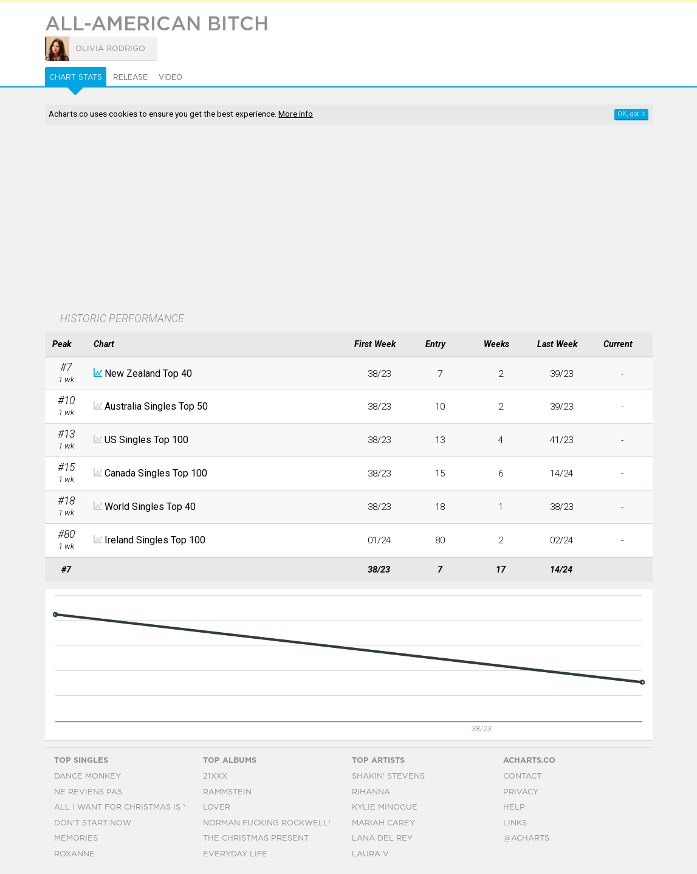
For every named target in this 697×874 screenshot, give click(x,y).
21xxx (215, 776)
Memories (76, 838)
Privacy (520, 792)
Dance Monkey (87, 776)
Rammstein (227, 792)
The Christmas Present (256, 838)
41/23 (561, 440)
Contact (522, 776)
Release (130, 77)
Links (515, 823)
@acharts (526, 838)
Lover (216, 807)
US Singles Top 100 (146, 440)
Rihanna (371, 792)
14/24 (561, 473)
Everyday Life (235, 854)
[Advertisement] (311, 219)
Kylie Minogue (384, 807)
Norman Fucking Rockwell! (266, 823)
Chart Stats (75, 77)
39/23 (561, 373)
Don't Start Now (92, 823)
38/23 (379, 373)
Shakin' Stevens (388, 776)
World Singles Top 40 (150, 506)
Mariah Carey (383, 823)
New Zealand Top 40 (148, 373)
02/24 (561, 540)
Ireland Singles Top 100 (155, 540)
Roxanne (74, 854)
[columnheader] (66, 344)
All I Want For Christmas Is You (127, 807)
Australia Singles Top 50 (156, 406)
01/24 (379, 540)
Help (514, 807)
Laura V (370, 854)
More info (295, 114)
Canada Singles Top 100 (156, 473)
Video (170, 77)
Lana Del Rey (382, 838)
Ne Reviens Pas (88, 792)
